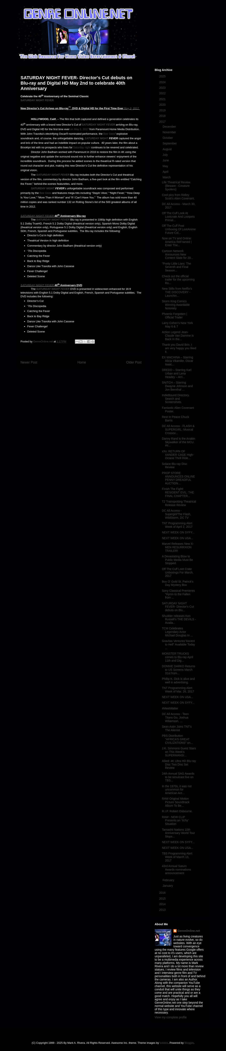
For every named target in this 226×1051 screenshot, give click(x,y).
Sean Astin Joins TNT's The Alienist (177, 728)
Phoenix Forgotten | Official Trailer (174, 315)
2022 (162, 93)
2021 (162, 99)
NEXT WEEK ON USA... (177, 538)
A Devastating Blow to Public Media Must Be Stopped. (177, 560)
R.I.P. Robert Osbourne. (177, 811)
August (167, 149)
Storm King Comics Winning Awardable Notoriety (176, 305)
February (169, 880)
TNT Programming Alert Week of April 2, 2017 (177, 525)
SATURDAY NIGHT (96, 138)
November (170, 132)
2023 (162, 87)
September (170, 143)
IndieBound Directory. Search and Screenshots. (175, 399)
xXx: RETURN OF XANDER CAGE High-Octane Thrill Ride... (178, 455)
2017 (162, 121)
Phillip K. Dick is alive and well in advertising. (178, 680)
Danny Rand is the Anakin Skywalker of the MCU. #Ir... (178, 442)
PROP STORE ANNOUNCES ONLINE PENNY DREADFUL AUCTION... (178, 478)
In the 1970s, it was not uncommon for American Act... (177, 790)
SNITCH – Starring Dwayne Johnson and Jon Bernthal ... (177, 386)
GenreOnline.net (188, 930)
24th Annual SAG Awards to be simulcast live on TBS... (178, 777)
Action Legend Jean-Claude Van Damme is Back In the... (178, 335)
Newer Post (29, 362)
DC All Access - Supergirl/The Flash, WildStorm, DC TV (176, 514)
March (167, 177)
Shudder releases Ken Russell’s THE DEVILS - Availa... (179, 619)
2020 (162, 104)
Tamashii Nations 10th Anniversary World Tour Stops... (178, 833)
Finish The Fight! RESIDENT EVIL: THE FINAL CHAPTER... (178, 492)
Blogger (189, 1042)
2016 (162, 892)
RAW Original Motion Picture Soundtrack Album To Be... (175, 802)
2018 (162, 116)
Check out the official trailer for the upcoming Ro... (178, 280)
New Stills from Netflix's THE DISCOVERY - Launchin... (177, 292)
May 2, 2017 (131, 108)
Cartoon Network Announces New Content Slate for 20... (177, 254)
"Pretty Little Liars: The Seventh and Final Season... (176, 267)
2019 (162, 110)
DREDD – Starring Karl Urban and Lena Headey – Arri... (176, 373)
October (168, 137)
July (166, 154)
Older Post (134, 362)
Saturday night (82, 147)
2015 (162, 898)
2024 (162, 82)
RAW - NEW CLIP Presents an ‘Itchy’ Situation (175, 820)
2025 (162, 76)
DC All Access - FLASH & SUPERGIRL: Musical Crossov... (178, 429)
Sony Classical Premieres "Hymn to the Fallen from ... (178, 594)
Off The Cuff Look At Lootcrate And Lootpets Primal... (178, 216)
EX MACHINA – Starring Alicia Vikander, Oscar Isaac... (177, 361)
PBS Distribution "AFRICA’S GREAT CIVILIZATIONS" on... (177, 739)
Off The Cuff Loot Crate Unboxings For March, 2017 (177, 572)
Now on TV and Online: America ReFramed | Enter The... (177, 242)
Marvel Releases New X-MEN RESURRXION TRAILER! (178, 547)
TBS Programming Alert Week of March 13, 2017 (177, 857)
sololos (164, 1042)
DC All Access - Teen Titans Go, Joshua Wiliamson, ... (175, 717)
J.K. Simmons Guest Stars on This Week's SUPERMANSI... (179, 752)
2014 (162, 904)
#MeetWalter (170, 708)
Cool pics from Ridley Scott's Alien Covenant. (178, 196)
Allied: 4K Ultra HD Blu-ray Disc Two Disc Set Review (179, 764)
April (166, 171)
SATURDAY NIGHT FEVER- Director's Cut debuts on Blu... (178, 607)
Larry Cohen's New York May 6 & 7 (177, 324)
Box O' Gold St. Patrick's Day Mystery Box (177, 583)
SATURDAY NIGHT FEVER (37, 100)
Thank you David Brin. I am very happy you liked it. (179, 348)
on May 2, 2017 (79, 129)
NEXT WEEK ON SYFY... (178, 532)
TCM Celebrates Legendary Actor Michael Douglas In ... (177, 632)
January (168, 885)
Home (81, 362)
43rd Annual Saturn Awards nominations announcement (176, 869)
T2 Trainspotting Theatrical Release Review (179, 503)
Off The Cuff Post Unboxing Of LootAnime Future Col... (179, 229)
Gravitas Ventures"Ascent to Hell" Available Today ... (178, 644)
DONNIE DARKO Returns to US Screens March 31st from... (178, 670)
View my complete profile (171, 1017)
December (170, 126)
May (166, 166)
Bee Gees (109, 133)
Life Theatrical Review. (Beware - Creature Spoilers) (176, 186)
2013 (162, 909)
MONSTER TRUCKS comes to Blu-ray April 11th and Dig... (177, 657)
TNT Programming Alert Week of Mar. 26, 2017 (178, 689)
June (166, 160)
